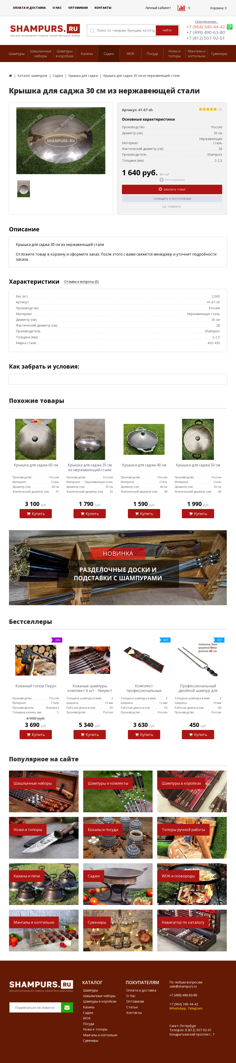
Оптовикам (78, 8)
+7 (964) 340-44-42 (205, 27)
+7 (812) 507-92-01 (205, 38)
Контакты (102, 8)
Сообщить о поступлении (172, 198)
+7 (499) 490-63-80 (205, 32)
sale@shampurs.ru (183, 986)
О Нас (57, 8)
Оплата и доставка (29, 8)
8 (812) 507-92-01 (198, 1030)
